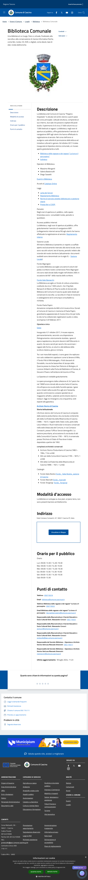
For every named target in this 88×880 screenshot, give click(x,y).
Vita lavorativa (49, 814)
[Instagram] (71, 12)
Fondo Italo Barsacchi (45, 280)
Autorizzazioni (28, 798)
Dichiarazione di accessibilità (50, 841)
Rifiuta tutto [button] (52, 872)
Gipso (39, 327)
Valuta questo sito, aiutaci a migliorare (44, 753)
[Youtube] (66, 12)
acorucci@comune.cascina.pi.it (48, 628)
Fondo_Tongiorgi (60, 482)
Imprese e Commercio (52, 789)
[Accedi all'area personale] (75, 4)
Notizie (68, 783)
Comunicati (70, 787)
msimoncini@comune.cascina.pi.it (49, 654)
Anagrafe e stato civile (31, 790)
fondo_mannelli (59, 479)
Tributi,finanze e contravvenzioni (50, 805)
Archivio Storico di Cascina (47, 406)
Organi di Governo (7, 783)
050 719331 (71, 619)
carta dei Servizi (46, 192)
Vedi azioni (63, 36)
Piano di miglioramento (52, 846)
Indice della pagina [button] (16, 106)
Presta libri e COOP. (47, 204)
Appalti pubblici (28, 794)
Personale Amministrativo (10, 802)
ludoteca (43, 159)
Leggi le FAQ (27, 836)
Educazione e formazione (32, 809)
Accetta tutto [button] (36, 872)
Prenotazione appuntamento (28, 827)
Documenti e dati (7, 805)
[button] (44, 876)
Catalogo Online (50, 183)
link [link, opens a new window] (64, 867)
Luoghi (27, 21)
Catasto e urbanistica (30, 802)
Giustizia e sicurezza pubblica (51, 784)
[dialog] (44, 867)
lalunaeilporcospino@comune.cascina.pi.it (61, 613)
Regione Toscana (9, 4)
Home (5, 21)
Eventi (68, 801)
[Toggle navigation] (4, 12)
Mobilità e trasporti (51, 793)
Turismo (47, 810)
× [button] (85, 857)
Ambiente (26, 787)
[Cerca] (83, 12)
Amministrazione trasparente (50, 827)
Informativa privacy (51, 832)
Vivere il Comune (16, 21)
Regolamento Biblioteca (49, 195)
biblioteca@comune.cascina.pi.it (53, 599)
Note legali (48, 836)
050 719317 (68, 644)
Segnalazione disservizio (31, 832)
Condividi (63, 31)
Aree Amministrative (8, 787)
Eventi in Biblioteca (44, 179)
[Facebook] (56, 12)
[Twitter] (61, 12)
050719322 (50, 606)
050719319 (48, 595)
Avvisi (68, 790)
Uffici (3, 790)
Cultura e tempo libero (31, 805)
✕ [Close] (84, 867)
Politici (3, 798)
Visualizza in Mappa (58, 532)
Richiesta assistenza (30, 839)
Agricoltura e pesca (29, 783)
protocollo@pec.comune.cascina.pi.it (49, 638)
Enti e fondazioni (7, 794)
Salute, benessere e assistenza (51, 798)
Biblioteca (36, 21)
